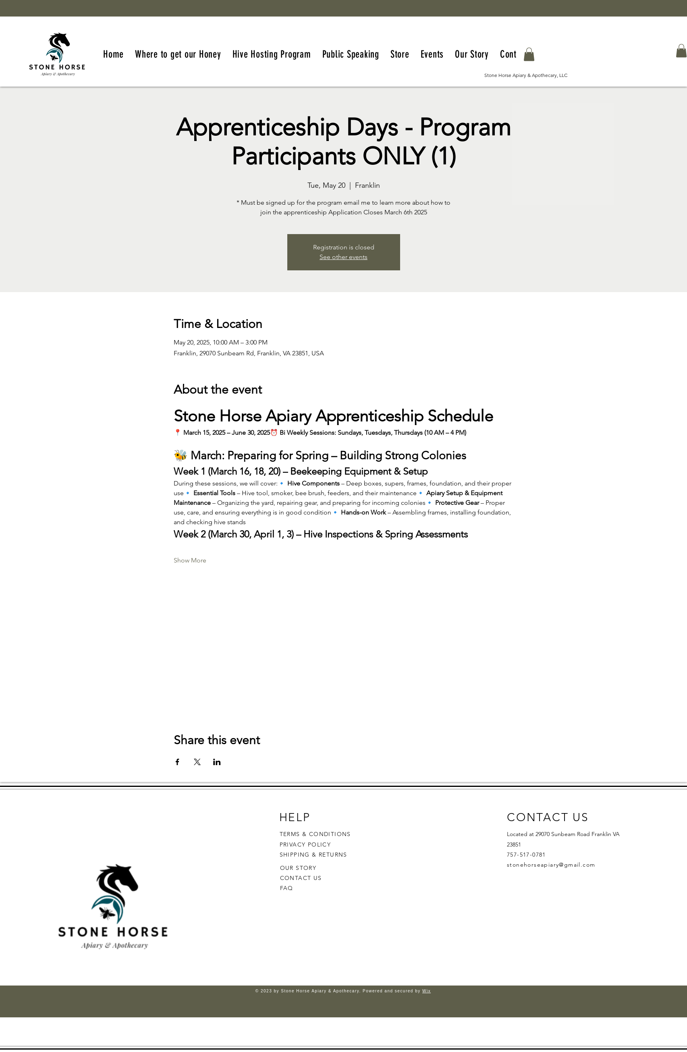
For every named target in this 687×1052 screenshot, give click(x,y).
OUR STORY (298, 867)
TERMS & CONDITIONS (315, 834)
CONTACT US (301, 878)
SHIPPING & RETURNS (313, 854)
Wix (426, 991)
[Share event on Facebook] (177, 762)
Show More (190, 560)
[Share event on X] (197, 762)
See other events (343, 257)
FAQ (286, 888)
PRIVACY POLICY (306, 844)
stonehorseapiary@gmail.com (551, 864)
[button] (529, 54)
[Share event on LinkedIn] (217, 762)
